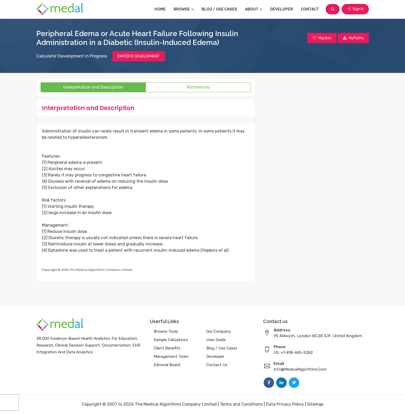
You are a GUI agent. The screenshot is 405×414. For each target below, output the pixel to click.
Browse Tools (166, 331)
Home (160, 9)
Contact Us (217, 365)
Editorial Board (167, 365)
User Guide (216, 339)
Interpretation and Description (93, 87)
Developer (281, 9)
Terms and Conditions (241, 404)
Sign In (355, 9)
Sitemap (315, 404)
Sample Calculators (171, 339)
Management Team (171, 356)
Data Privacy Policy (285, 404)
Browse (184, 9)
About (253, 9)
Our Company (218, 331)
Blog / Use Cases (219, 9)
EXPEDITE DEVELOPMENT (139, 56)
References (198, 87)
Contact (310, 9)
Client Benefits (167, 348)
